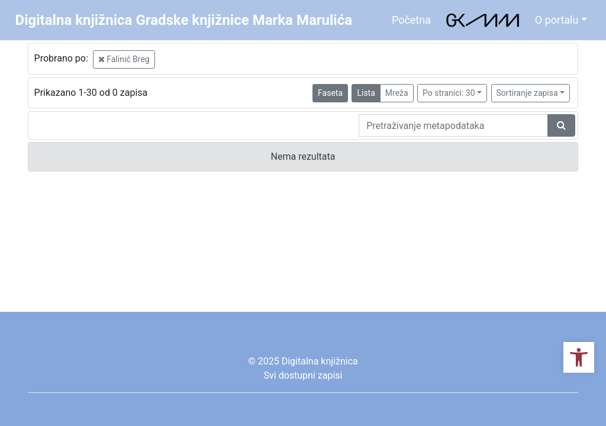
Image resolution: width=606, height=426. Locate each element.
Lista (366, 93)
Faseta (330, 93)
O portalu (557, 20)
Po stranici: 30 (449, 93)
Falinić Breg (124, 59)
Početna (411, 20)
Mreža (396, 93)
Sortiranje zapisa (527, 93)
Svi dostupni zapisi (303, 375)
